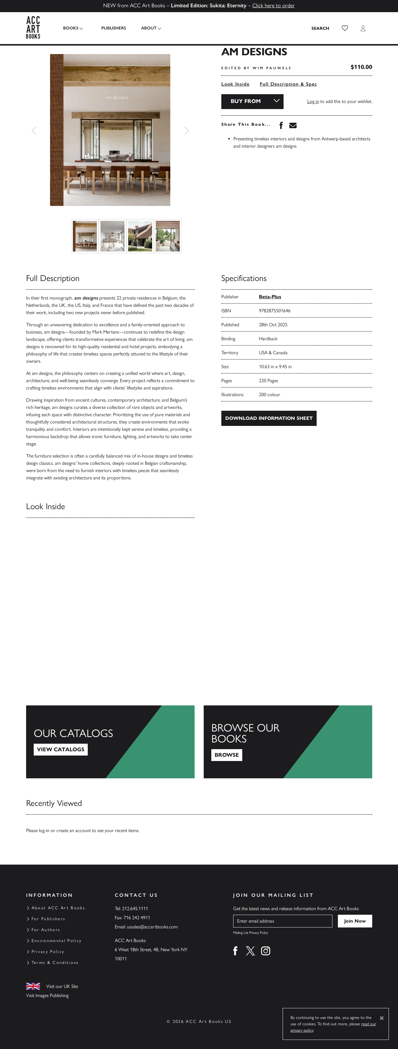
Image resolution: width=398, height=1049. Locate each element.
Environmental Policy (57, 940)
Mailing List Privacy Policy (250, 933)
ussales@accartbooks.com (152, 927)
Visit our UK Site (62, 986)
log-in (44, 830)
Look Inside (235, 84)
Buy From (246, 101)
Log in (313, 101)
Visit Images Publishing (47, 995)
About (145, 28)
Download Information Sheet (269, 418)
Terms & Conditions (55, 962)
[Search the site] (320, 28)
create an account (73, 830)
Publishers (110, 28)
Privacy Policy (48, 951)
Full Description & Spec (288, 84)
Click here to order (273, 5)
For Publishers (49, 918)
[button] (345, 28)
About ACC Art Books (58, 907)
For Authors (46, 929)
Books (70, 28)
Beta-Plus (270, 297)
